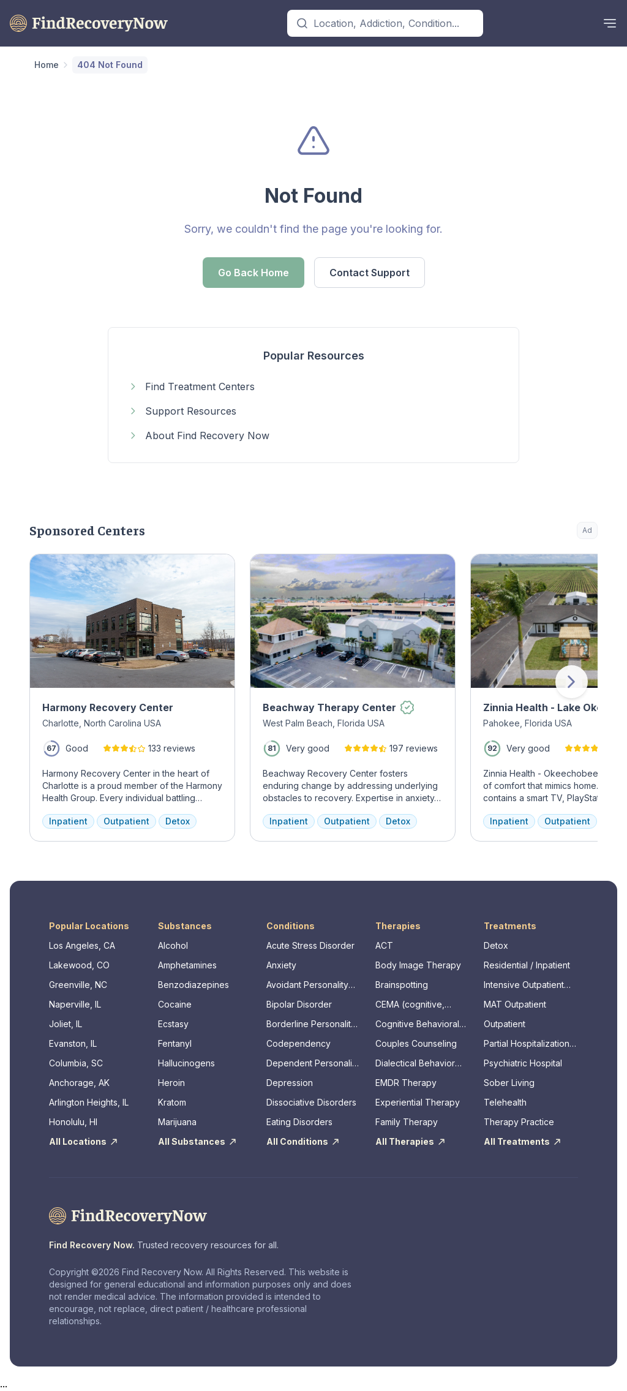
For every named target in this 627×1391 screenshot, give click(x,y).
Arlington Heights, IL (89, 1102)
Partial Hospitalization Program (526, 1044)
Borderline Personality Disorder (311, 1024)
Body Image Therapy (418, 965)
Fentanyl (175, 1043)
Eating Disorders (299, 1122)
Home (46, 64)
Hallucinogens (186, 1063)
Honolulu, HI (73, 1122)
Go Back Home (253, 272)
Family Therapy (406, 1122)
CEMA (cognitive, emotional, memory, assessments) (414, 1005)
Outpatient (504, 1024)
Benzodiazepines (193, 984)
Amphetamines (187, 965)
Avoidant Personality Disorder (307, 985)
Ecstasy (173, 1024)
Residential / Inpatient (527, 965)
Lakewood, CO (79, 965)
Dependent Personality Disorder (312, 1063)
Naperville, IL (75, 1004)
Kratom (172, 1102)
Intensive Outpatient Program (524, 985)
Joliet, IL (65, 1024)
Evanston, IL (73, 1043)
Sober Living (509, 1082)
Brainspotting (401, 984)
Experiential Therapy (417, 1102)
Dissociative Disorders (311, 1102)
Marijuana (177, 1122)
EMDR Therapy (406, 1082)
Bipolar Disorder (299, 1004)
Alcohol (173, 945)
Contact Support (369, 272)
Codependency (298, 1043)
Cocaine (175, 1004)
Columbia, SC (76, 1063)
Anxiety (281, 965)
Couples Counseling (416, 1043)
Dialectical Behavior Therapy (415, 1063)
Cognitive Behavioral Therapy (417, 1024)
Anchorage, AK (79, 1082)
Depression (289, 1082)
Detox (496, 945)
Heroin (171, 1082)
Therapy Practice (519, 1122)
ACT (384, 945)
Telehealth (505, 1102)
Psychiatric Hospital (523, 1063)
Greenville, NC (78, 984)
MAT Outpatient (515, 1004)
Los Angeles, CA (82, 945)
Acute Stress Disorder (310, 945)
